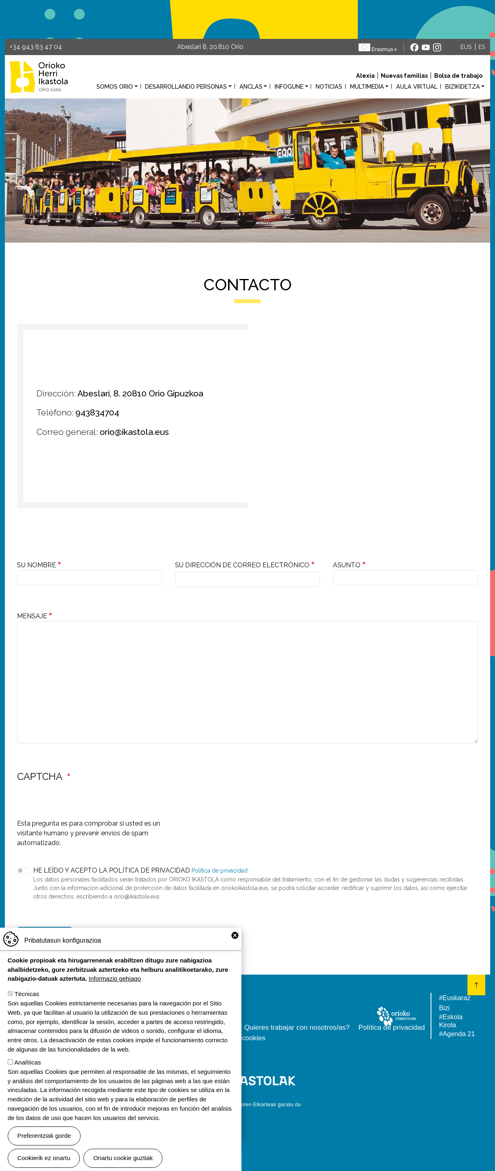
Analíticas (27, 1062)
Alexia (365, 75)
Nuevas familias (404, 75)
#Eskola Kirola (451, 1020)
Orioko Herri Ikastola (39, 76)
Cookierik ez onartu (43, 1157)
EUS (466, 46)
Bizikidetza (462, 86)
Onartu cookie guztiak (123, 1157)
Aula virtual (416, 86)
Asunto (347, 565)
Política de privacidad (220, 870)
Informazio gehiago (115, 978)
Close (235, 935)
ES (481, 46)
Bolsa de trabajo (458, 75)
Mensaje (32, 616)
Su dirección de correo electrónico (242, 565)
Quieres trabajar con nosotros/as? (297, 1027)
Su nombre (36, 565)
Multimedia (367, 86)
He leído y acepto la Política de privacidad (111, 870)
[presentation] (78, 803)
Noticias (329, 86)
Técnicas (27, 993)
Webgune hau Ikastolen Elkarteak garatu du (247, 1104)
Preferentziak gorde (44, 1135)
